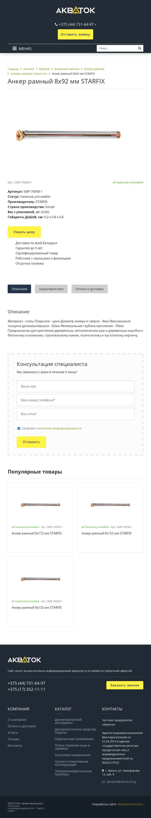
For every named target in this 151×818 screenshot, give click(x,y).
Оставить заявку (75, 34)
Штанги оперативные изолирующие (71, 763)
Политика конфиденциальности (21, 807)
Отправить (31, 442)
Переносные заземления (74, 738)
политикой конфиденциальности (59, 428)
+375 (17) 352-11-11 (26, 689)
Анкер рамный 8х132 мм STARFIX (37, 608)
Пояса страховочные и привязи (72, 747)
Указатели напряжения (72, 755)
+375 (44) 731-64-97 (76, 24)
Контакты (15, 745)
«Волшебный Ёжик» (130, 804)
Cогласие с (52, 428)
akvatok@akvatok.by (121, 782)
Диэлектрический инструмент (68, 721)
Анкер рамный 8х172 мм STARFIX (37, 533)
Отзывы (13, 739)
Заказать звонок (124, 685)
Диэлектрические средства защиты (75, 731)
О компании (17, 719)
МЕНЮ (25, 48)
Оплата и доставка (22, 726)
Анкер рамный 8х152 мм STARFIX (106, 533)
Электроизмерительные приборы (73, 772)
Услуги (13, 732)
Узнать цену (24, 232)
